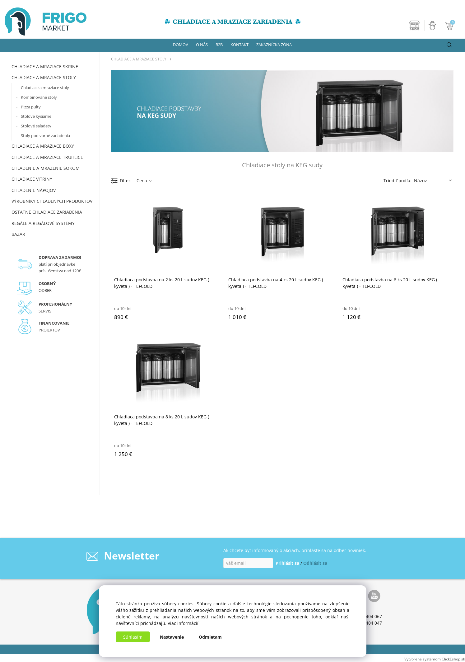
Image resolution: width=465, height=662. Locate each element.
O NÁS (202, 44)
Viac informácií (183, 623)
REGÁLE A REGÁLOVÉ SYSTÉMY (43, 223)
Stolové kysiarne (36, 116)
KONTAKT (239, 44)
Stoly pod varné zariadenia (45, 135)
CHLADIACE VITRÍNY (32, 179)
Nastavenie (172, 637)
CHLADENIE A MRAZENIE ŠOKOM (46, 168)
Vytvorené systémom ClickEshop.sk (434, 658)
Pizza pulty (31, 107)
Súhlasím (132, 637)
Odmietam (210, 637)
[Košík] (449, 25)
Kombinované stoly (39, 97)
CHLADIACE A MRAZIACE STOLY (44, 77)
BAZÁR (18, 234)
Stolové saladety (36, 126)
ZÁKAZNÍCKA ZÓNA (274, 44)
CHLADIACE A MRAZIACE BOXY (43, 146)
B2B (219, 44)
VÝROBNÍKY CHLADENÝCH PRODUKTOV (52, 201)
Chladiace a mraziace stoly (45, 87)
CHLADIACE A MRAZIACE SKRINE (45, 66)
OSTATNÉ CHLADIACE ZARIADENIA (47, 212)
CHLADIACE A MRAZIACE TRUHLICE (47, 157)
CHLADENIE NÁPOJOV (34, 190)
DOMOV (180, 44)
